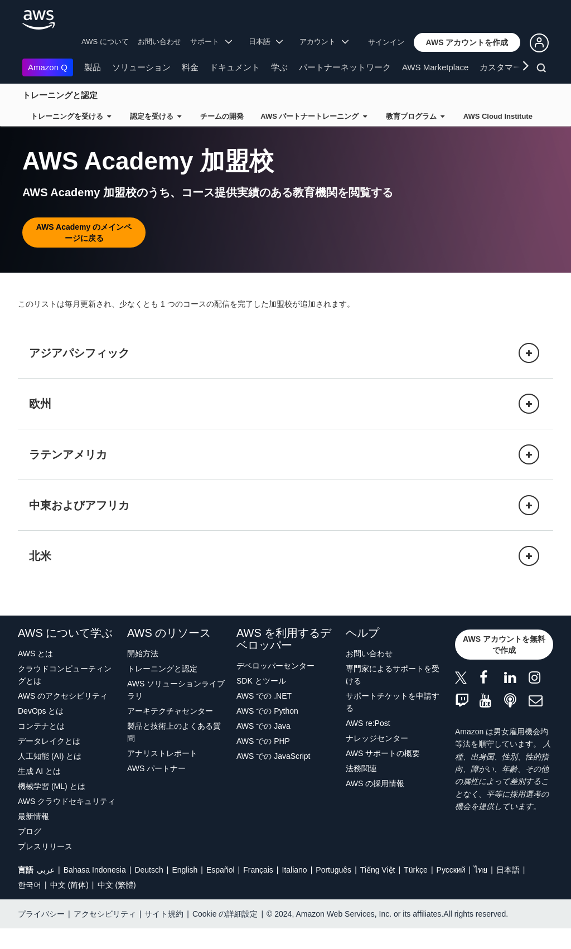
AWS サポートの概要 (383, 773)
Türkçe (416, 890)
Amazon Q (47, 67)
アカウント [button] (324, 41)
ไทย (480, 890)
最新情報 (33, 836)
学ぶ (279, 67)
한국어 (29, 905)
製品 (92, 67)
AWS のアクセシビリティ (63, 716)
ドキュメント (235, 67)
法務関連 (361, 789)
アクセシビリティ (105, 934)
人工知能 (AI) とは (49, 776)
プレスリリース (45, 867)
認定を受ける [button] (155, 116)
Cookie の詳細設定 (225, 934)
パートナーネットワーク (345, 67)
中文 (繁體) (117, 905)
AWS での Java (263, 746)
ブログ (29, 852)
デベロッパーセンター (275, 686)
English (184, 890)
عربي (46, 890)
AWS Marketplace (435, 67)
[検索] (542, 70)
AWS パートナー (156, 789)
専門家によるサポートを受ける (392, 695)
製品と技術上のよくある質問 (174, 752)
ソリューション (141, 67)
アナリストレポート (162, 773)
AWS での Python (267, 731)
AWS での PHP (263, 761)
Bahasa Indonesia (95, 890)
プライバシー (41, 934)
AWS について (105, 41)
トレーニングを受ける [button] (71, 116)
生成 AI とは (39, 791)
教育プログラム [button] (415, 116)
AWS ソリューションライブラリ (176, 710)
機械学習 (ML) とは (51, 806)
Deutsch (148, 890)
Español (220, 890)
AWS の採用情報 (375, 804)
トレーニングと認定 (60, 95)
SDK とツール (261, 701)
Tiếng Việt (377, 890)
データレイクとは (49, 761)
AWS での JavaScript (273, 776)
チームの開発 (222, 116)
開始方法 (142, 674)
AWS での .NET (264, 716)
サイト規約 (163, 934)
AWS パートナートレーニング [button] (313, 116)
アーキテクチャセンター (170, 731)
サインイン (386, 42)
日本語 (508, 890)
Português (333, 890)
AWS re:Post (368, 743)
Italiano (294, 890)
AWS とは (35, 674)
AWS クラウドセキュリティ (66, 821)
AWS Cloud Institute (498, 116)
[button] (467, 42)
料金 (190, 67)
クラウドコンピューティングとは (65, 695)
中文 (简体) (69, 905)
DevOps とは (41, 731)
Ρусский (451, 890)
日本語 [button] (266, 41)
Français (258, 890)
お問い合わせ (159, 41)
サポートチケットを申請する (392, 722)
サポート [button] (211, 41)
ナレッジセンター (377, 758)
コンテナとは (41, 746)
